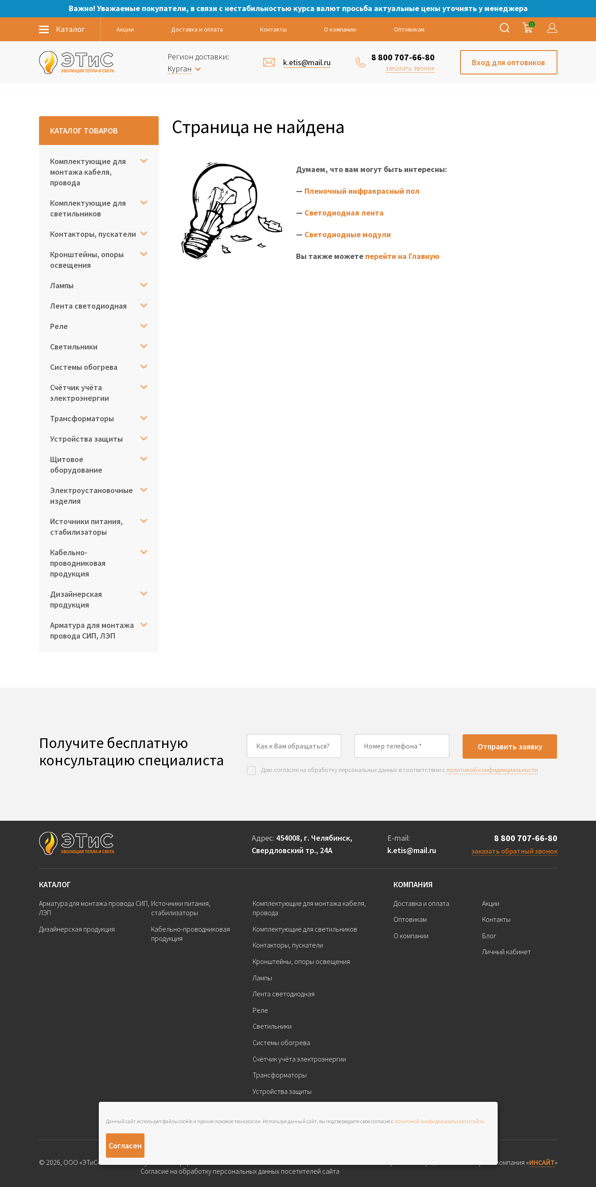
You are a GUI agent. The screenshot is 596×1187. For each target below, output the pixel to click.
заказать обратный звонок (514, 850)
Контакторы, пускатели (93, 234)
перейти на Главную (402, 256)
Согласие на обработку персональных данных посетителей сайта (239, 1171)
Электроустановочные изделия (91, 495)
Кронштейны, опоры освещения (87, 259)
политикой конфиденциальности (492, 770)
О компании (340, 29)
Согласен (125, 1145)
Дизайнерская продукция (76, 599)
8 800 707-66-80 (403, 57)
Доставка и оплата (197, 29)
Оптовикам (409, 29)
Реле (59, 326)
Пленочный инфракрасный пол (362, 191)
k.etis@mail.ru (411, 850)
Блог (489, 935)
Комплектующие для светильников (88, 208)
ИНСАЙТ (542, 1162)
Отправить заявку (510, 746)
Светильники (73, 346)
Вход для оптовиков (508, 62)
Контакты (273, 29)
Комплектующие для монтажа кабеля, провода (88, 172)
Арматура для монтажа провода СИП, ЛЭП (92, 630)
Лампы (62, 285)
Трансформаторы (82, 418)
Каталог (55, 884)
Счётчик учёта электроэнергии (79, 392)
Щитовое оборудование (76, 464)
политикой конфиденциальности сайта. (439, 1121)
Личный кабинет (506, 951)
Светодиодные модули (347, 234)
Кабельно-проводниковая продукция (77, 563)
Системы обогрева (83, 367)
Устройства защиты (86, 439)
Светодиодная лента (344, 213)
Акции (125, 29)
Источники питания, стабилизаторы (86, 526)
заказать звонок (410, 67)
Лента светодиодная (88, 306)
